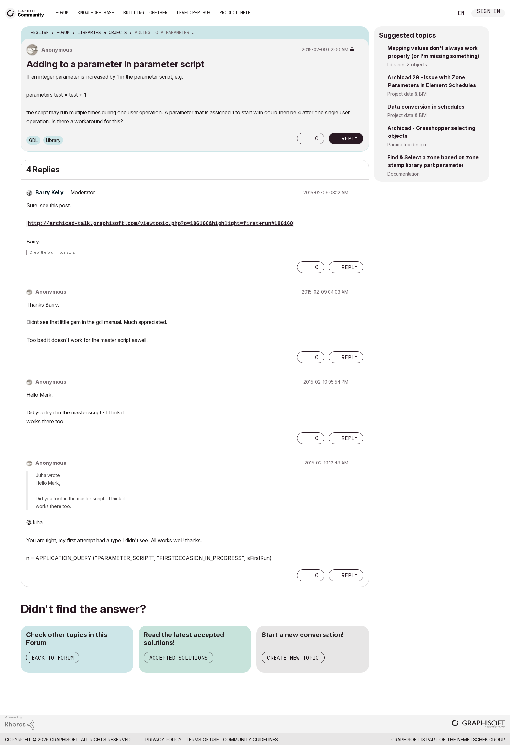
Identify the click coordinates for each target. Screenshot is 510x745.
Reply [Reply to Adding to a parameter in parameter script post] (350, 138)
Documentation (403, 173)
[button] (303, 138)
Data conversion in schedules (425, 106)
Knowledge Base (96, 13)
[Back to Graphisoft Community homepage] (26, 12)
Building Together (145, 13)
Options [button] (360, 32)
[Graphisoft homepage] (478, 724)
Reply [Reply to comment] (350, 267)
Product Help (235, 13)
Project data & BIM (407, 94)
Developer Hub (193, 13)
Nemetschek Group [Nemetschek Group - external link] (481, 739)
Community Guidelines (250, 739)
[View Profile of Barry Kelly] (49, 192)
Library (53, 140)
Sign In (488, 11)
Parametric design (406, 144)
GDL (33, 140)
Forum (62, 13)
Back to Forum (53, 657)
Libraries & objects (407, 64)
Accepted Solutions (178, 657)
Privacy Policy (163, 739)
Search (441, 13)
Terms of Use (202, 739)
